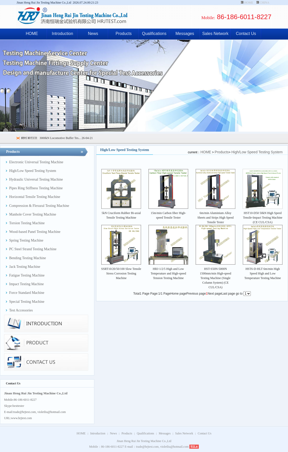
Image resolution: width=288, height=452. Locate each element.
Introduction (62, 33)
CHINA (264, 2)
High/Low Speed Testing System (257, 152)
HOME (248, 2)
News (93, 33)
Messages (185, 33)
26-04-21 (87, 138)
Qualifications (154, 33)
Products (123, 33)
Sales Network (215, 33)
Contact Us (246, 33)
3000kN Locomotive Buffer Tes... (60, 138)
